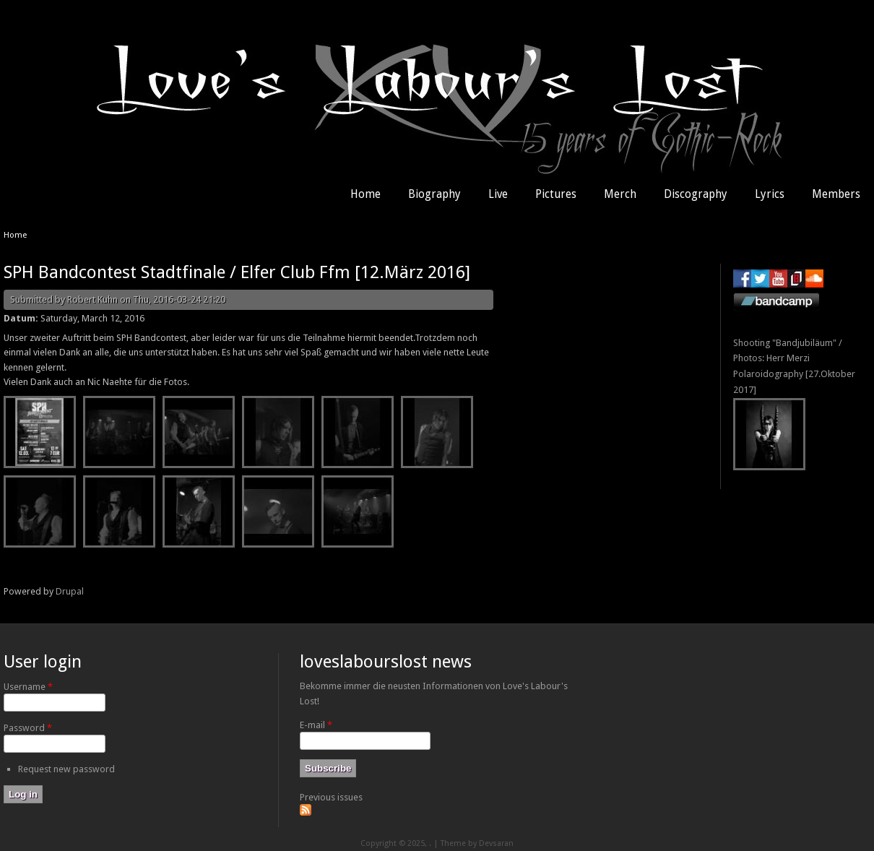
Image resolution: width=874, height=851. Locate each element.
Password (28, 727)
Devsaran (496, 843)
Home (365, 194)
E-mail (316, 725)
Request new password (66, 769)
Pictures (555, 194)
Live (498, 194)
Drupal (70, 591)
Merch (620, 194)
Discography (695, 194)
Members (836, 194)
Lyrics (769, 194)
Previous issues (331, 797)
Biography (434, 194)
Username (28, 686)
